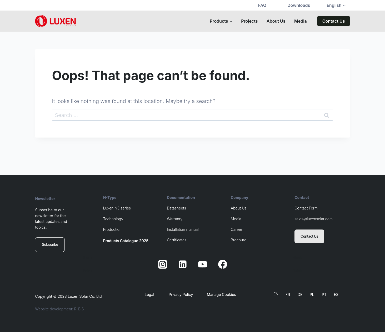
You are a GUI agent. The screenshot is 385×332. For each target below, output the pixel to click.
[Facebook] (223, 264)
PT (324, 294)
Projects (249, 21)
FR (288, 294)
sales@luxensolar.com (313, 219)
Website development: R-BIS (59, 309)
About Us (276, 21)
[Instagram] (163, 264)
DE (300, 294)
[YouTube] (203, 264)
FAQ (262, 5)
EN (275, 294)
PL (312, 294)
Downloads (298, 5)
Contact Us (333, 21)
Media (300, 21)
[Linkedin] (183, 264)
